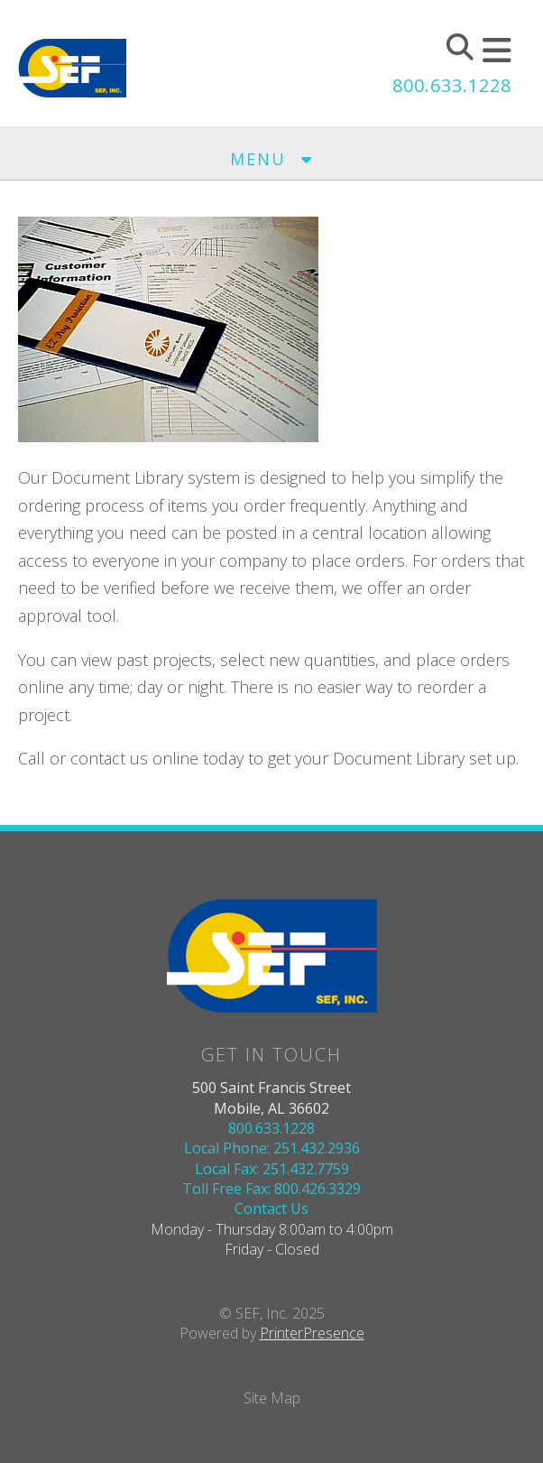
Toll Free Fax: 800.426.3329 (271, 1189)
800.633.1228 (451, 85)
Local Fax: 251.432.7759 (272, 1169)
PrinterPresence (312, 1333)
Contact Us (271, 1208)
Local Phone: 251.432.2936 (272, 1148)
